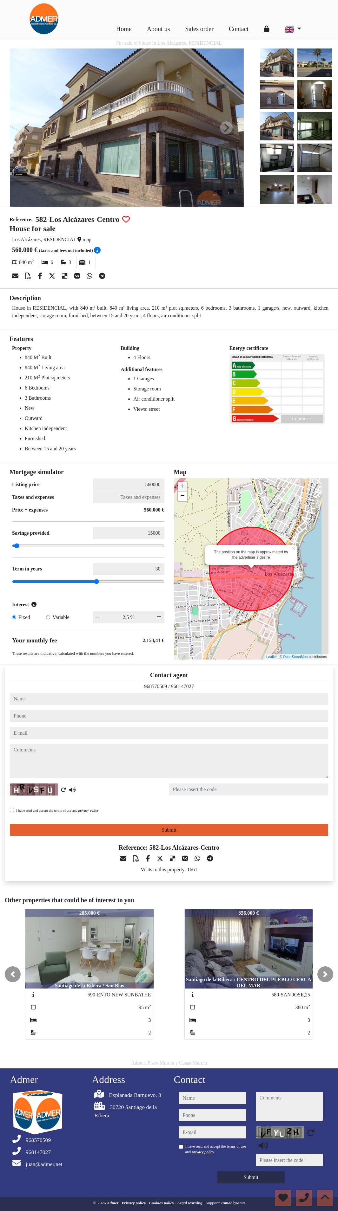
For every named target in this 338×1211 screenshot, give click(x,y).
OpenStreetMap (295, 657)
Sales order (199, 28)
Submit (169, 830)
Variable (60, 617)
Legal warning (190, 1203)
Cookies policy (162, 1203)
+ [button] (182, 487)
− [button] (182, 496)
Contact (239, 28)
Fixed (24, 617)
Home (124, 28)
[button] (13, 974)
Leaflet (271, 657)
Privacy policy (134, 1203)
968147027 (182, 686)
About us (158, 28)
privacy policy (88, 810)
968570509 (155, 686)
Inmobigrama (233, 1203)
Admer (113, 1203)
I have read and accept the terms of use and (57, 810)
